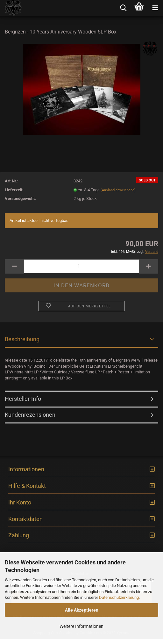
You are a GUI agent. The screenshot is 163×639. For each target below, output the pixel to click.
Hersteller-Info (23, 398)
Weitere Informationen (81, 626)
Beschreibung (22, 339)
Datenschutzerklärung (119, 597)
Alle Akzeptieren (81, 610)
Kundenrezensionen (30, 414)
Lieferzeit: (14, 189)
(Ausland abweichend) (118, 190)
